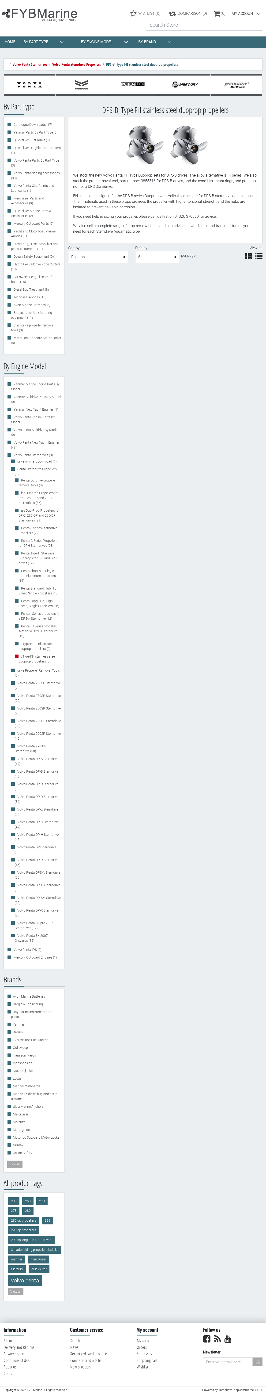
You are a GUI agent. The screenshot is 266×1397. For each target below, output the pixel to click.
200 (14, 1201)
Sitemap (10, 1340)
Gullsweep (20, 1048)
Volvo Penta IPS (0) (27, 950)
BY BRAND (155, 42)
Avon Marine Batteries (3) (31, 305)
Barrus (18, 1032)
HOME (10, 42)
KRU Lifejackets (24, 1071)
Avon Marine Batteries (29, 996)
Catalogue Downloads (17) (32, 125)
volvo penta (25, 1280)
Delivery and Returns (19, 1347)
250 (28, 1201)
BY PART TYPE (43, 42)
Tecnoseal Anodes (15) (29, 297)
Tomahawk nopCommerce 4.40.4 (240, 1390)
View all (14, 1164)
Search (75, 1340)
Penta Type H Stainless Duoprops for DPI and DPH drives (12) (38, 558)
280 (28, 1211)
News (74, 1347)
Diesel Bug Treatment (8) (31, 289)
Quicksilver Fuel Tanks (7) (31, 140)
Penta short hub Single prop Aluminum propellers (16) (37, 576)
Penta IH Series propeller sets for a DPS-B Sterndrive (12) (38, 631)
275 (14, 1211)
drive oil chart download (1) (37, 461)
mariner (16, 1259)
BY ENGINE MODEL (104, 42)
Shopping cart (147, 1360)
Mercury (19, 1122)
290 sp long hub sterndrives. (31, 1240)
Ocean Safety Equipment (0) (33, 256)
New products (80, 1367)
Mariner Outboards (26, 1086)
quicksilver (39, 1269)
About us (10, 1367)
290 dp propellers (23, 1230)
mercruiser (38, 1259)
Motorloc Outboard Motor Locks (36, 1137)
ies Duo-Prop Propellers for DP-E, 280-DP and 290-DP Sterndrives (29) (39, 515)
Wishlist (142, 1367)
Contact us (11, 1373)
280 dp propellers (23, 1221)
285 (47, 1221)
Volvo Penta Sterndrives (30, 64)
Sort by (74, 248)
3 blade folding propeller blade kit (35, 1250)
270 (42, 1201)
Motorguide (21, 1130)
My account (243, 13)
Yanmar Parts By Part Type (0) (35, 132)
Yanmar (18, 1024)
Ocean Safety (22, 1153)
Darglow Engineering (28, 1004)
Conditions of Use (17, 1360)
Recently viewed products (89, 1354)
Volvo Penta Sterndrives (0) (33, 455)
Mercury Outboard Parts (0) (33, 223)
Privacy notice (14, 1354)
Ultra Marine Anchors (28, 1106)
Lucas (17, 1078)
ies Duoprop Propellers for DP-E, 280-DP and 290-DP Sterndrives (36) (39, 498)
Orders (142, 1347)
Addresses (144, 1354)
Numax (18, 1145)
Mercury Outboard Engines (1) (35, 957)
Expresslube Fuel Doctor (30, 1040)
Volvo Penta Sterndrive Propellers (76, 64)
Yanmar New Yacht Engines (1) (35, 409)
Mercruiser (20, 1114)
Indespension (22, 1063)
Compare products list (86, 1360)
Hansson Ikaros (24, 1055)
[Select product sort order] (98, 257)
